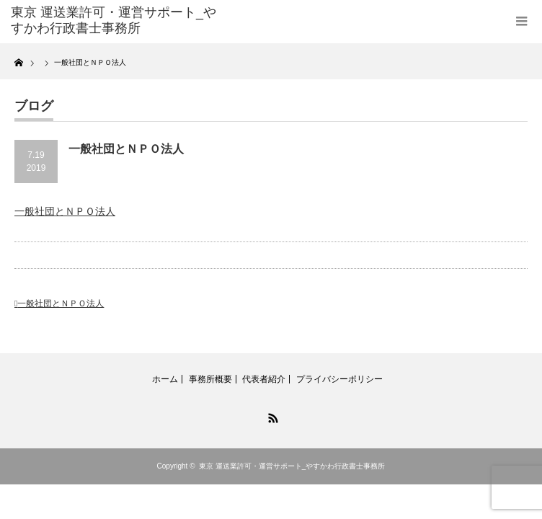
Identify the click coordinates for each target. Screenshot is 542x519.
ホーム (165, 379)
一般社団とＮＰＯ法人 (64, 211)
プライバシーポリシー (339, 379)
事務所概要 (210, 379)
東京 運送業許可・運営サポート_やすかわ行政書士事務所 (292, 466)
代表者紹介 (263, 379)
